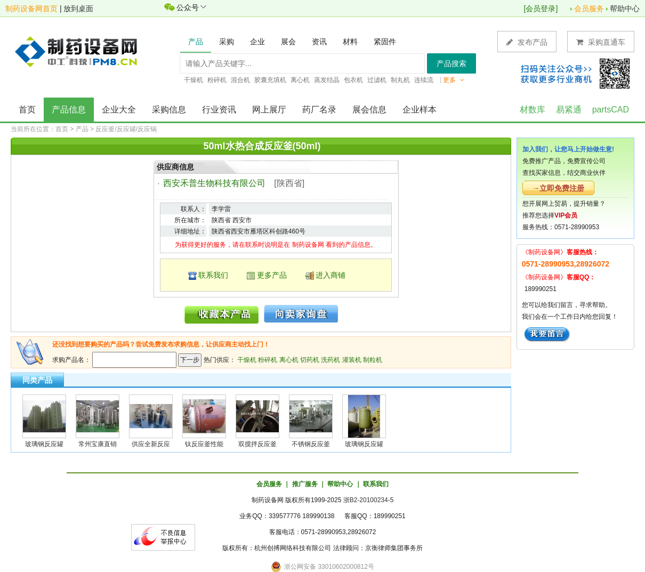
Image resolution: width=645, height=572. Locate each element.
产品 (82, 129)
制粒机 (372, 360)
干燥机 (246, 360)
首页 (27, 109)
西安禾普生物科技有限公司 (214, 183)
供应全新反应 (151, 444)
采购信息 (169, 109)
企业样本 (419, 109)
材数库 (532, 109)
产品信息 (69, 109)
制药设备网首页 (31, 8)
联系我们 (213, 275)
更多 (453, 80)
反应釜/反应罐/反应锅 (126, 129)
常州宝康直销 (97, 444)
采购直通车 (600, 41)
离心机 (289, 360)
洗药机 (330, 360)
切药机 (309, 360)
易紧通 (569, 109)
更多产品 (272, 275)
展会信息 (369, 109)
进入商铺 (330, 275)
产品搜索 (451, 63)
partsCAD (610, 109)
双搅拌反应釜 (257, 444)
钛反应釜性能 (204, 444)
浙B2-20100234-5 (368, 500)
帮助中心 (625, 8)
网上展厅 (269, 109)
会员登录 (540, 8)
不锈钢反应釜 (311, 444)
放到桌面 (78, 8)
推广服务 (305, 484)
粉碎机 (267, 360)
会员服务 (589, 8)
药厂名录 (319, 109)
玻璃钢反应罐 (44, 444)
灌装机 (351, 360)
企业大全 (119, 109)
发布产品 (526, 41)
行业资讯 (219, 109)
